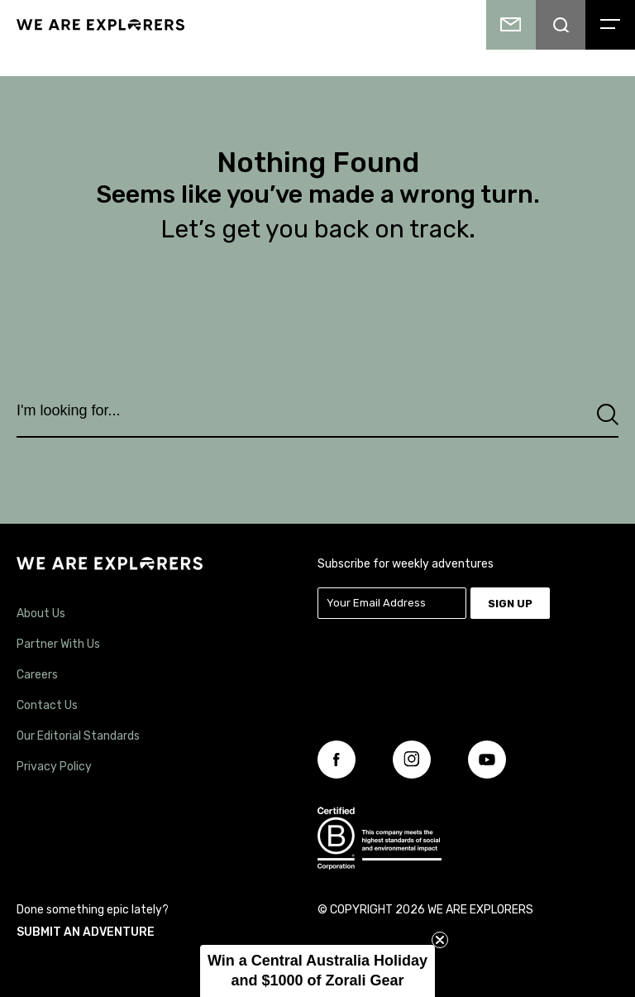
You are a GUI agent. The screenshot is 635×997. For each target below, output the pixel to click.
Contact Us (47, 705)
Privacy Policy (54, 767)
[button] (317, 971)
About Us (41, 613)
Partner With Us (58, 644)
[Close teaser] (440, 940)
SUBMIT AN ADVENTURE (86, 932)
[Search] (607, 415)
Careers (37, 675)
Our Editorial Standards (78, 736)
